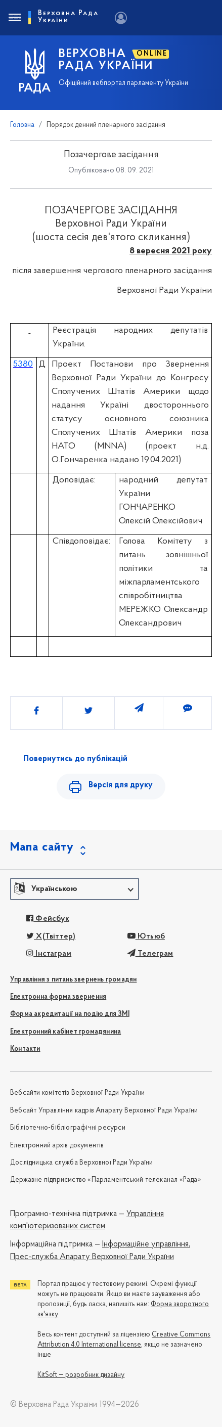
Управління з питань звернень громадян (73, 980)
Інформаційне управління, (146, 1244)
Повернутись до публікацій (75, 759)
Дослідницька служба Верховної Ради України (81, 1163)
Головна (22, 125)
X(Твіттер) (50, 936)
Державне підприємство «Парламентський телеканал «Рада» (105, 1180)
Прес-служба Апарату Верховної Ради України (92, 1257)
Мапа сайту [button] (42, 847)
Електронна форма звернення (58, 997)
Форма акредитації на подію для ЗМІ (69, 1014)
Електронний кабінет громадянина (65, 1032)
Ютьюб (146, 936)
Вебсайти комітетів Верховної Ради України (77, 1093)
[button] (74, 889)
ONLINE (152, 54)
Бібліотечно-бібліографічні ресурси (67, 1128)
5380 (23, 364)
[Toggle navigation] (14, 17)
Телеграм (150, 954)
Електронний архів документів (57, 1145)
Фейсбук (47, 919)
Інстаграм (48, 954)
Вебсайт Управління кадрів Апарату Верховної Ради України (104, 1110)
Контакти (25, 1049)
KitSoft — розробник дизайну (80, 1375)
